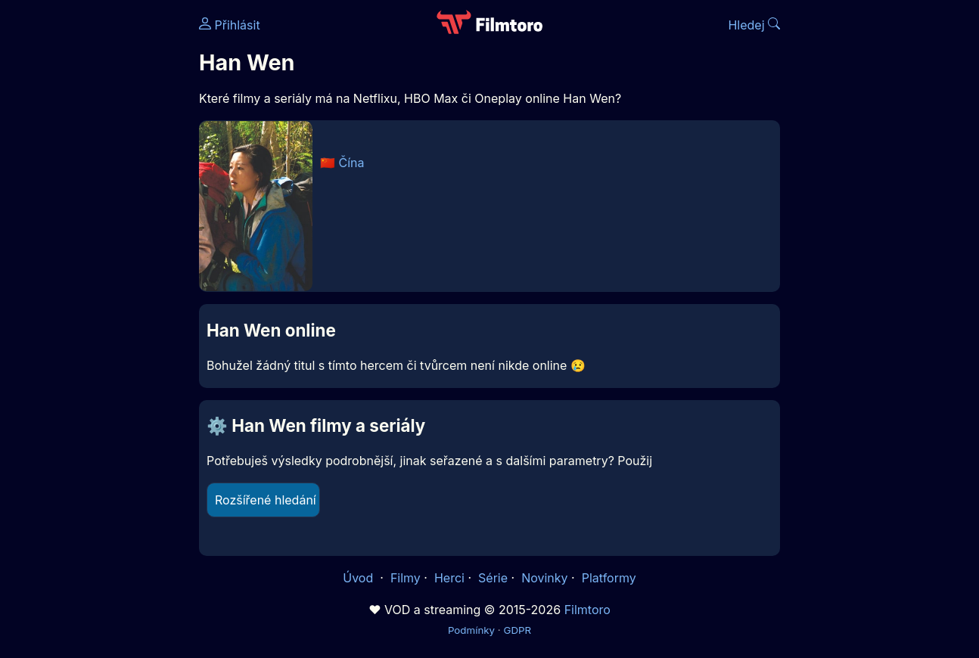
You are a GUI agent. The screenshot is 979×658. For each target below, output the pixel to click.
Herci (449, 577)
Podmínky (471, 630)
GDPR (517, 630)
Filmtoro (587, 609)
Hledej (754, 25)
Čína (352, 162)
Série (493, 577)
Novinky (544, 577)
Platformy (609, 577)
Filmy (405, 577)
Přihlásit (229, 25)
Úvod (359, 577)
